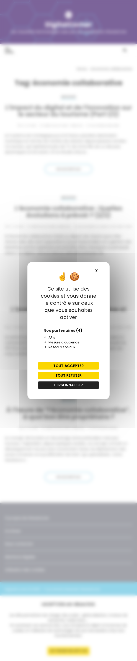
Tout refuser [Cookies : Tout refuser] (68, 375)
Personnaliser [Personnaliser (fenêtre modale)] (68, 385)
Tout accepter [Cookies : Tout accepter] (68, 365)
